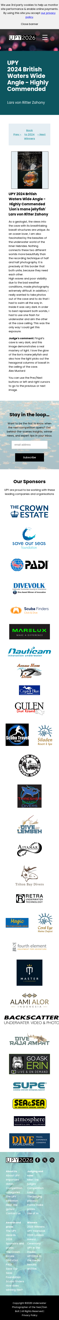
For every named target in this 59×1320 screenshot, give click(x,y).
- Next (41, 134)
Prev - (17, 134)
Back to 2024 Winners (29, 134)
